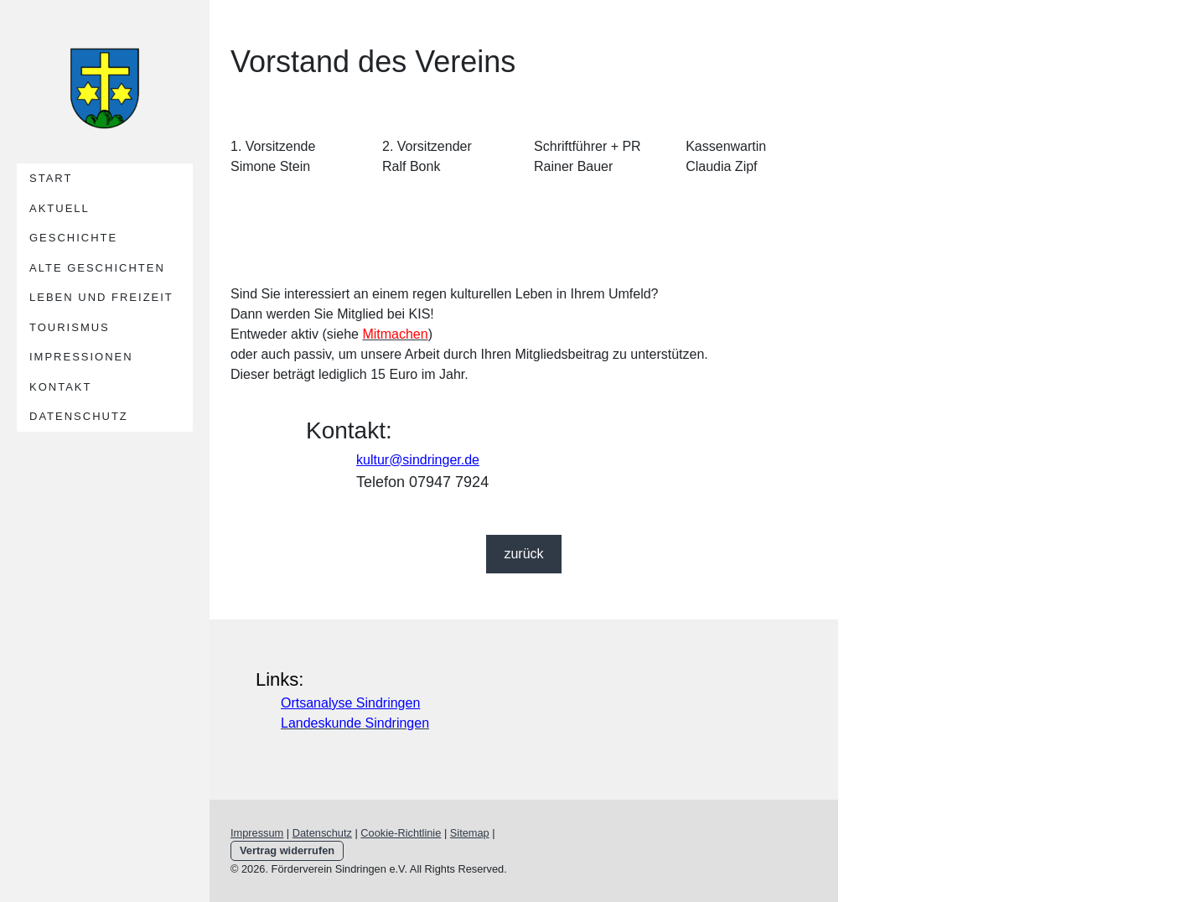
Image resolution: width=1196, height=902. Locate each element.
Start (50, 178)
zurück (523, 554)
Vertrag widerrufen (287, 850)
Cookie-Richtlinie (400, 833)
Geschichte (73, 237)
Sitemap (469, 833)
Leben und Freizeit (101, 297)
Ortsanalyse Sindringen (350, 703)
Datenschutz (78, 416)
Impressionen (81, 356)
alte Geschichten (97, 268)
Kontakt (60, 387)
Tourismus (69, 327)
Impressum (256, 833)
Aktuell (59, 208)
